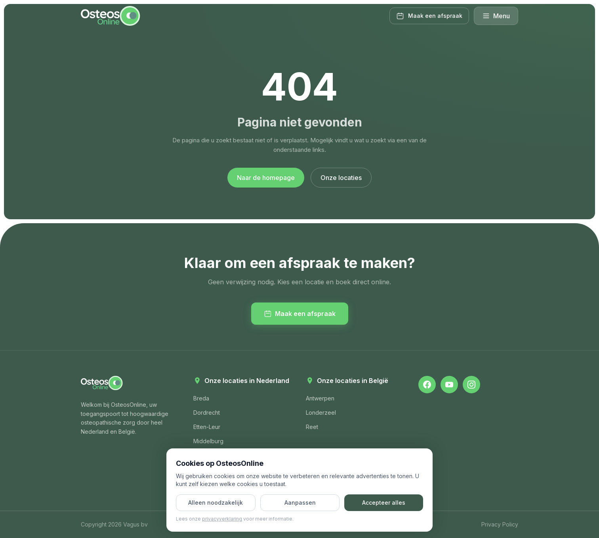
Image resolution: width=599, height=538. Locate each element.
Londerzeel (321, 412)
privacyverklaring (222, 519)
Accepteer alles (383, 502)
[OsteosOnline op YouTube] (449, 384)
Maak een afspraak (300, 314)
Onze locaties (341, 178)
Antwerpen (320, 398)
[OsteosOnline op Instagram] (471, 384)
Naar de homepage (266, 178)
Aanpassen (300, 502)
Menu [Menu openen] (496, 16)
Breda (201, 398)
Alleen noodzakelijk (215, 502)
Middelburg (208, 441)
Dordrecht (206, 412)
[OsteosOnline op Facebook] (427, 384)
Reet (312, 426)
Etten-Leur (206, 426)
